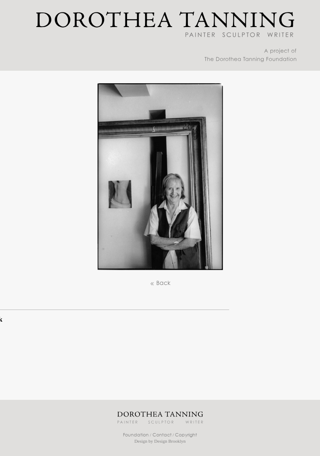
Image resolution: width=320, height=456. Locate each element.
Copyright (186, 435)
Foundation (136, 435)
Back (160, 283)
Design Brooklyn (169, 441)
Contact (162, 435)
